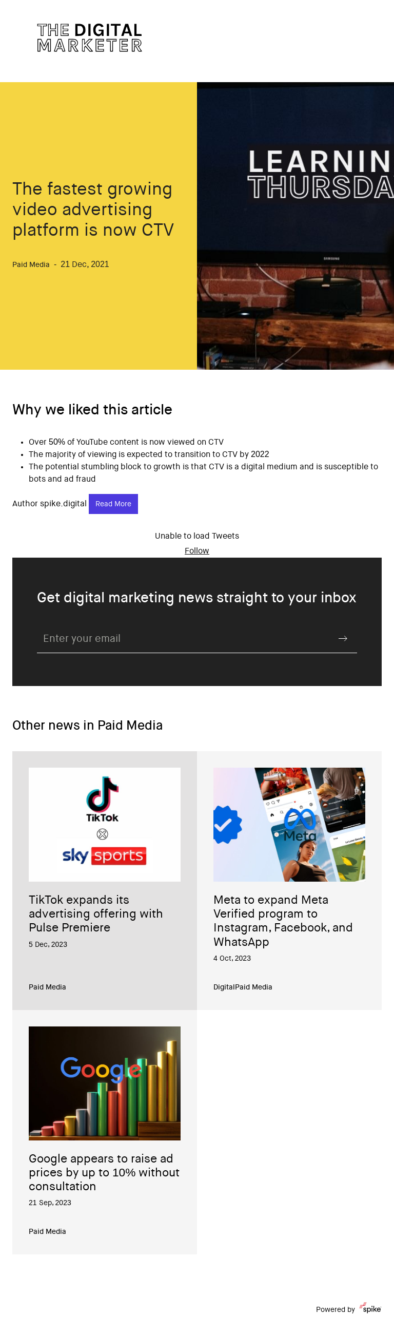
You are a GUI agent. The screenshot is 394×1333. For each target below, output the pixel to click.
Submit (342, 638)
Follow (197, 551)
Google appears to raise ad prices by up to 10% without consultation (104, 1173)
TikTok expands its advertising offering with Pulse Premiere (96, 915)
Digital (224, 988)
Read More (113, 504)
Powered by (349, 1310)
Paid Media (47, 988)
